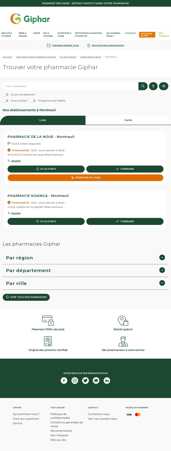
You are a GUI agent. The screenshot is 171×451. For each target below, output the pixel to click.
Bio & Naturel (48, 34)
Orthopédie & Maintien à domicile (88, 34)
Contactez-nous (99, 414)
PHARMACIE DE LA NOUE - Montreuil (41, 137)
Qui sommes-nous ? (113, 34)
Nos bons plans (146, 34)
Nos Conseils (164, 34)
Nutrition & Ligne (64, 34)
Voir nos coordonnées (102, 418)
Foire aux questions (26, 418)
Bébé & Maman (23, 34)
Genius (17, 423)
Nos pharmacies (61, 430)
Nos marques (59, 435)
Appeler (16, 160)
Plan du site (58, 439)
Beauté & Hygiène (7, 34)
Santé (36, 33)
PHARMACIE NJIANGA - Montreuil (38, 196)
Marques (130, 33)
